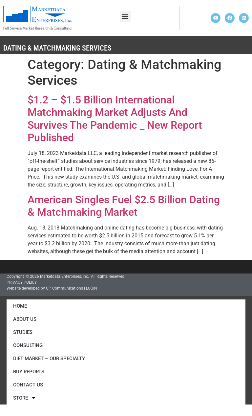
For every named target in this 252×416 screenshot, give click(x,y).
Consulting (28, 345)
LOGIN (91, 288)
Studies (22, 332)
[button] (125, 16)
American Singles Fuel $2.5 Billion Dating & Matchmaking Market (124, 205)
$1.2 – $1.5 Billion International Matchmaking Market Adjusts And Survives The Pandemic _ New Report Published (115, 119)
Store (24, 398)
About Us (24, 319)
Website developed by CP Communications (45, 288)
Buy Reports (28, 372)
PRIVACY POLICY (22, 282)
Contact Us (28, 385)
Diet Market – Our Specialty (49, 358)
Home (20, 306)
